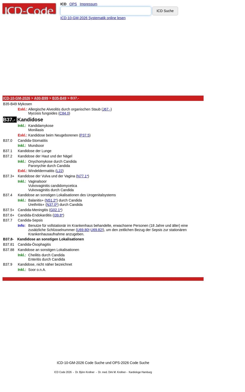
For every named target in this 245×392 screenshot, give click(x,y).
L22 (59, 171)
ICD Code (59, 372)
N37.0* (52, 205)
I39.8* (58, 215)
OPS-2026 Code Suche (130, 363)
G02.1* (55, 210)
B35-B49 (59, 98)
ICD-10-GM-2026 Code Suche (80, 363)
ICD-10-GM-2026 (16, 98)
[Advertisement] (103, 57)
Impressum (88, 4)
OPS (73, 4)
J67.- (107, 109)
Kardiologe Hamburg (140, 372)
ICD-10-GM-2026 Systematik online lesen (93, 18)
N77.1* (82, 176)
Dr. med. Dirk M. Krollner (112, 372)
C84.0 (64, 113)
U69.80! (83, 230)
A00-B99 (41, 98)
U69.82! (97, 230)
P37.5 (84, 135)
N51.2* (51, 200)
